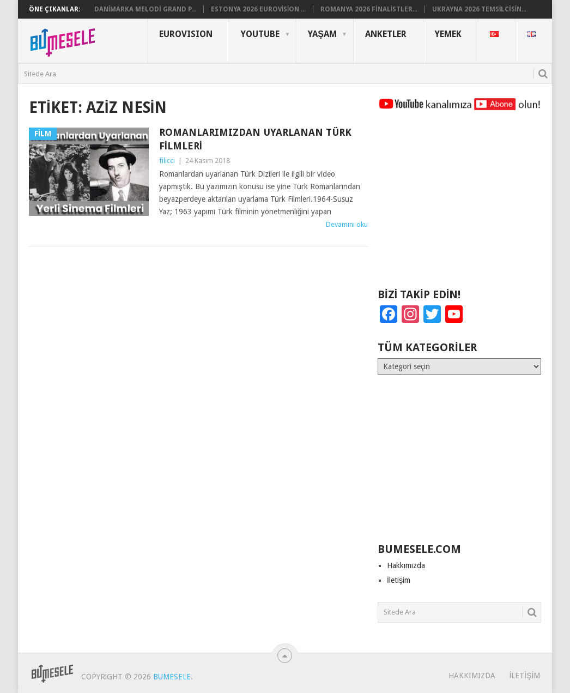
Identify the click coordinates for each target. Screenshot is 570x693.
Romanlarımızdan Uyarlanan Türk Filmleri (255, 139)
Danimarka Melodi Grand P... (145, 9)
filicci (167, 160)
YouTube (260, 34)
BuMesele (172, 676)
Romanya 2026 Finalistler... (368, 9)
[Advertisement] (459, 204)
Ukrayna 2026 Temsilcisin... (479, 9)
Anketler (386, 34)
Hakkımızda (406, 565)
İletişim (398, 580)
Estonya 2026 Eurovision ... (258, 9)
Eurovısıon (186, 34)
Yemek (448, 34)
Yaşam (322, 34)
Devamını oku (347, 224)
